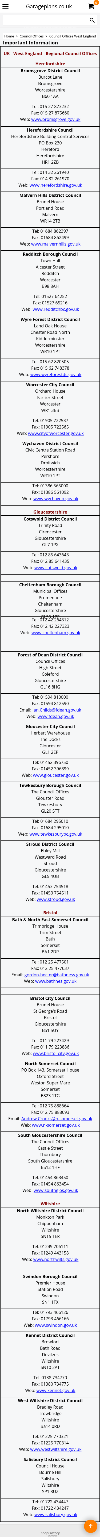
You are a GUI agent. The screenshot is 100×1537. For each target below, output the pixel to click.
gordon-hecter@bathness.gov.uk (57, 975)
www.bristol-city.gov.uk (56, 1053)
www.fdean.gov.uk (56, 716)
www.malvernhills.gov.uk (56, 244)
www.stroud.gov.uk (56, 899)
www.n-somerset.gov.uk (56, 1125)
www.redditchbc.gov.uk (56, 309)
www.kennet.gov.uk (55, 1390)
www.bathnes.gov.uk (56, 981)
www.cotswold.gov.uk (55, 568)
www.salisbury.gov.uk (55, 1514)
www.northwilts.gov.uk (56, 1259)
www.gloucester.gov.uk (56, 775)
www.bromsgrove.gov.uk (56, 119)
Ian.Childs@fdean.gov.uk (57, 710)
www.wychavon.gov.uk (55, 499)
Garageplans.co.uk (49, 6)
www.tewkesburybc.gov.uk (55, 834)
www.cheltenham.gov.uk (55, 633)
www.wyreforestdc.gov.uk (56, 374)
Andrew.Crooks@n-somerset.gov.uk (56, 1119)
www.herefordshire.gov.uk (56, 185)
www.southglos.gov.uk (56, 1190)
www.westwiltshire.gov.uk (55, 1449)
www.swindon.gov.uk (56, 1325)
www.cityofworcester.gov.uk (56, 433)
